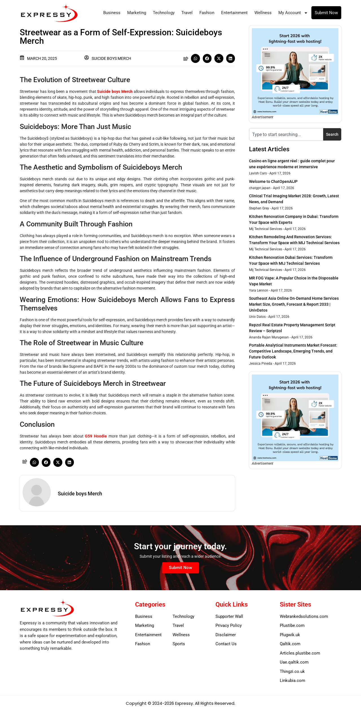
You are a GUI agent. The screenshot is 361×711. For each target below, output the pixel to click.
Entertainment (234, 12)
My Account (293, 13)
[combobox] (286, 134)
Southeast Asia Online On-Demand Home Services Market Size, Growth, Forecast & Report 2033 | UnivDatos (294, 304)
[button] (195, 58)
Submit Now (326, 12)
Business (111, 12)
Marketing (136, 12)
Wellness (263, 12)
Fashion (206, 12)
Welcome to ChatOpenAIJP (273, 181)
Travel (187, 12)
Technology (164, 12)
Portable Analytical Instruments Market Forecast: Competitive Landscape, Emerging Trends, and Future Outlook (293, 351)
